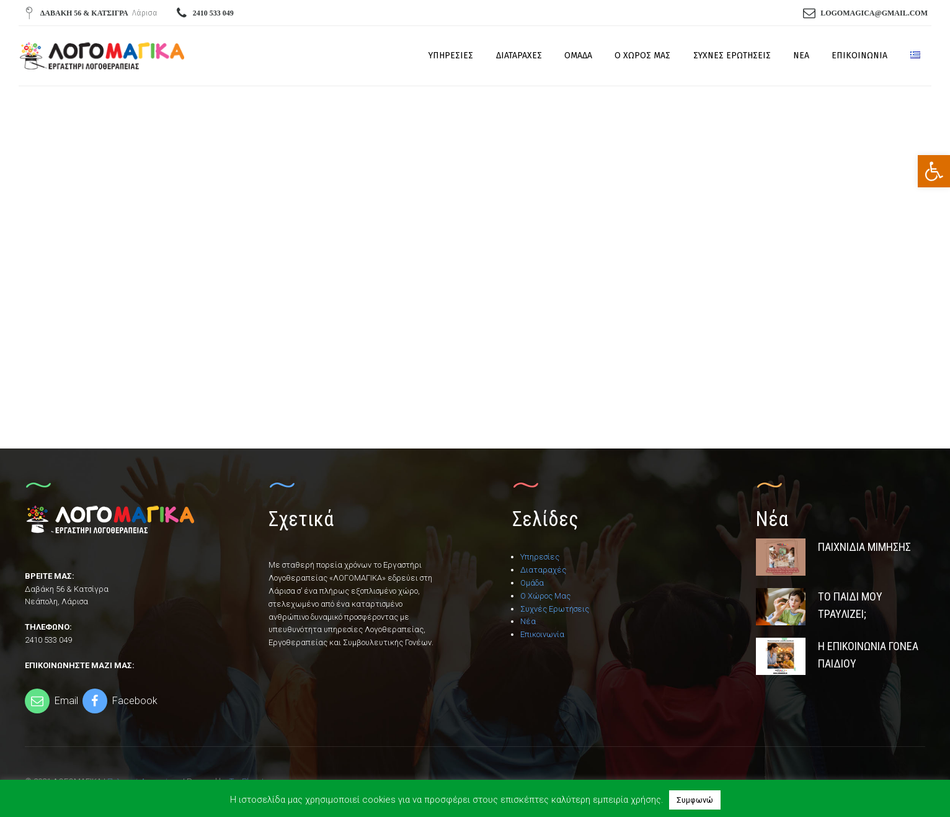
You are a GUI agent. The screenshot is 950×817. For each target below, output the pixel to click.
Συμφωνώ (695, 800)
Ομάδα (578, 55)
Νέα (801, 55)
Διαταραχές (519, 55)
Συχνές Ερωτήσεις (732, 55)
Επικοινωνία (859, 55)
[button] (934, 171)
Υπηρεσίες (450, 55)
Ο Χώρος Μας (642, 55)
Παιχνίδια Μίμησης (864, 546)
